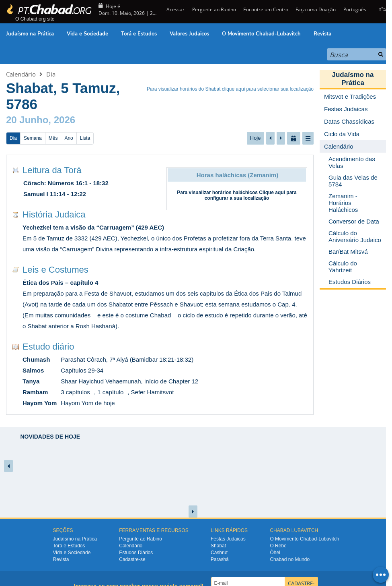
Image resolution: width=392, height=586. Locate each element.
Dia (50, 74)
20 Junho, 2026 (40, 119)
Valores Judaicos (189, 33)
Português (354, 9)
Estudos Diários (136, 552)
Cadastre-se (132, 559)
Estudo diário (48, 347)
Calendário (21, 74)
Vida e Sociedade (87, 33)
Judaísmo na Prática (30, 33)
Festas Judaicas (228, 539)
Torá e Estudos (139, 33)
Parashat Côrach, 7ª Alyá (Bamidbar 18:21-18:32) (127, 359)
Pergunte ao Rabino (214, 9)
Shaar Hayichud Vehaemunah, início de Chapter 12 (129, 381)
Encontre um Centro (265, 9)
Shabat (218, 546)
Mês (53, 138)
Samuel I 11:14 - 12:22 (54, 194)
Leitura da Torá (52, 170)
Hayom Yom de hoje (88, 403)
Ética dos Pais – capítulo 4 (60, 282)
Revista (322, 33)
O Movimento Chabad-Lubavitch (261, 33)
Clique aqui (272, 192)
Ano (68, 138)
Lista (85, 138)
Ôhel (275, 552)
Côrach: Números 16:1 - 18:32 (66, 183)
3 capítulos (75, 392)
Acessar (175, 9)
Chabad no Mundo (290, 559)
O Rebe (278, 546)
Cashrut (219, 552)
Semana (33, 138)
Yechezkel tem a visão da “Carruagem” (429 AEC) (93, 227)
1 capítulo (110, 392)
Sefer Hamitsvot (152, 392)
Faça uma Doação (316, 9)
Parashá (220, 559)
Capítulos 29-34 (82, 370)
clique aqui (233, 89)
